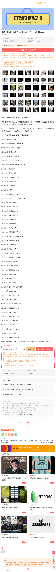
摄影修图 (6, 34)
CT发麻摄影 (5, 430)
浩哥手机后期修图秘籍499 (10, 537)
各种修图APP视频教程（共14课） (40, 537)
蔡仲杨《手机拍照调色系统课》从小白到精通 (14, 479)
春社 (11, 430)
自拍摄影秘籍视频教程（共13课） (40, 478)
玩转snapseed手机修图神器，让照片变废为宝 (41, 508)
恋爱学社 (5, 3)
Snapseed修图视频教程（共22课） (13, 508)
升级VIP (24, 45)
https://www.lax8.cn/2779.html (25, 414)
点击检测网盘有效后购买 (28, 50)
